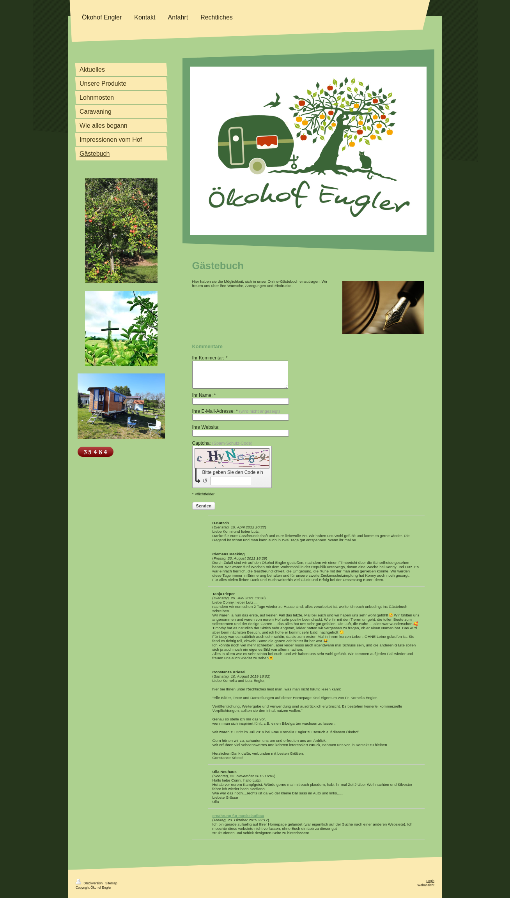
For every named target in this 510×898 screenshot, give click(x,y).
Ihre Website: (206, 427)
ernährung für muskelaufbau (238, 815)
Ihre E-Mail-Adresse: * (236, 411)
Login (431, 881)
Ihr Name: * (204, 395)
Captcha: (222, 443)
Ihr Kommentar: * (210, 358)
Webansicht (425, 885)
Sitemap (111, 883)
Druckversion (90, 883)
